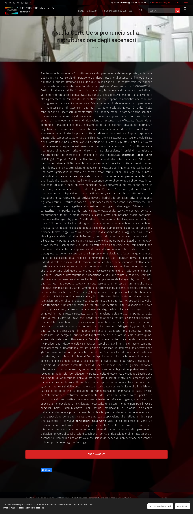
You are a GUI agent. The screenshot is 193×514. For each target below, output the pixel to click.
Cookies (165, 498)
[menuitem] (102, 10)
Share (46, 470)
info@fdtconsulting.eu (161, 2)
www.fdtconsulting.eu (63, 498)
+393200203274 (181, 2)
